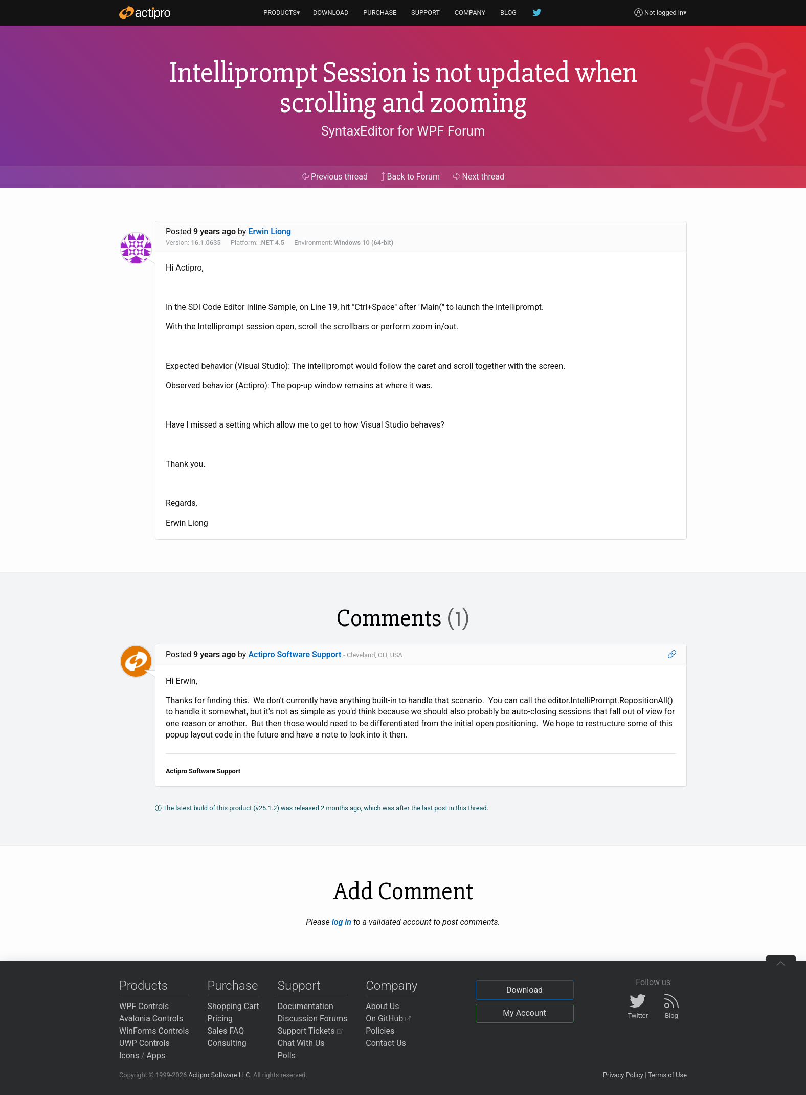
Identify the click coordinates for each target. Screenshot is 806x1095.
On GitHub (388, 1018)
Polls (287, 1055)
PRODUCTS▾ (281, 12)
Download (524, 990)
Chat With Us (301, 1043)
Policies (380, 1031)
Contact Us (386, 1043)
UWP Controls (144, 1043)
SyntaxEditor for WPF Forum (403, 131)
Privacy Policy (623, 1075)
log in (341, 922)
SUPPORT (425, 12)
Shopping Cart (233, 1006)
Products (143, 985)
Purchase (233, 985)
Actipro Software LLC (219, 1075)
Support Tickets (310, 1031)
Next (479, 177)
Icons (129, 1055)
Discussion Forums (313, 1018)
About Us (382, 1006)
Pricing (220, 1018)
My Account (524, 1013)
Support (299, 985)
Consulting (227, 1043)
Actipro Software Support (294, 654)
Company (391, 985)
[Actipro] (144, 13)
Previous (335, 177)
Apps (156, 1055)
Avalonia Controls (151, 1018)
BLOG (508, 12)
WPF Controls (144, 1006)
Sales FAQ (226, 1031)
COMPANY (470, 12)
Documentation (305, 1006)
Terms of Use (667, 1075)
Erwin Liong (269, 231)
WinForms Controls (154, 1031)
